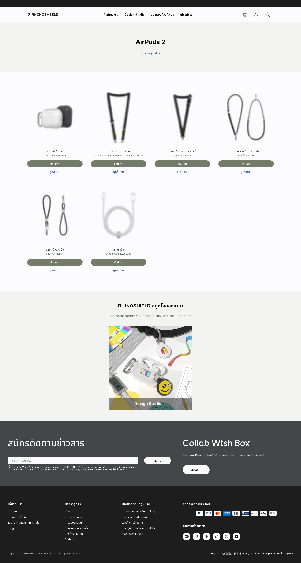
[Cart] (244, 14)
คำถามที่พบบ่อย (73, 517)
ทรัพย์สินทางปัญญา (133, 533)
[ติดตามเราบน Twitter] (226, 536)
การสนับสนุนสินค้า (75, 522)
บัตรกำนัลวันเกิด (74, 533)
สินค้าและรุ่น (110, 14)
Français (248, 553)
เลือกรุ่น (69, 511)
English (215, 553)
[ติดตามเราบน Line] (186, 536)
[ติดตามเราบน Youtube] (236, 536)
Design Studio (134, 14)
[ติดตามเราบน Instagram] (196, 536)
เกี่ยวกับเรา (187, 14)
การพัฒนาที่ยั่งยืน (17, 517)
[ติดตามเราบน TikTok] (216, 536)
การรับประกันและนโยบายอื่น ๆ (138, 511)
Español (270, 553)
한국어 (289, 553)
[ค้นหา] (267, 14)
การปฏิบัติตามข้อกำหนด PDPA (139, 528)
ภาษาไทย (280, 553)
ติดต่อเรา (70, 539)
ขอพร (196, 470)
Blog (11, 528)
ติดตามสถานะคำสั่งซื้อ (77, 528)
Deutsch (259, 553)
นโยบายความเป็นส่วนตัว (111, 469)
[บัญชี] (256, 14)
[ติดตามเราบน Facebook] (206, 536)
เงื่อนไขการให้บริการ (133, 522)
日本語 (237, 553)
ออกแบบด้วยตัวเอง (162, 14)
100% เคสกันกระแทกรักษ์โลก (24, 522)
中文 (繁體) (226, 553)
